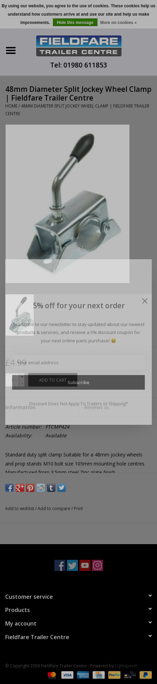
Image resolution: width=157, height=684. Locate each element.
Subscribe (78, 382)
